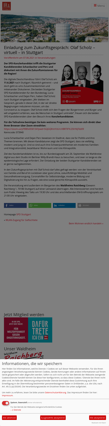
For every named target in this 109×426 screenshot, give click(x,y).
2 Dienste (16, 409)
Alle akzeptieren (97, 417)
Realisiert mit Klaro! (99, 423)
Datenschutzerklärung (55, 392)
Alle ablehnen (9, 417)
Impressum (7, 395)
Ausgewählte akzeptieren (53, 417)
